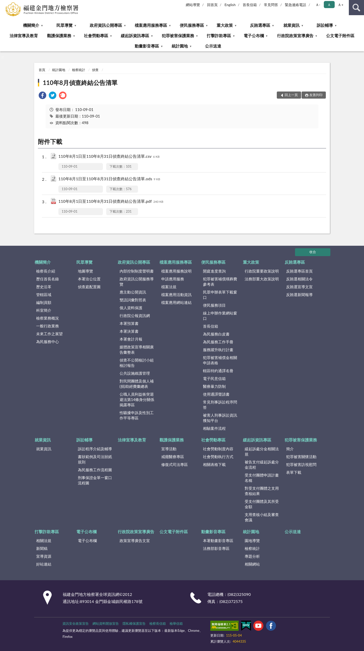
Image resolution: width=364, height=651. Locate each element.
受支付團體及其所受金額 (262, 504)
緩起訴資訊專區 (135, 35)
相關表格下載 (214, 464)
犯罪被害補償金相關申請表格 (220, 360)
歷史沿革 (43, 286)
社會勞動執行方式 (218, 456)
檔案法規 (168, 286)
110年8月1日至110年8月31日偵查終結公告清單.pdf (110, 202)
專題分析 (252, 556)
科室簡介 (43, 310)
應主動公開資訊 (133, 292)
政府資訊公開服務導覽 (137, 281)
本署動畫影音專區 (218, 540)
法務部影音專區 (216, 548)
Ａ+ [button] (340, 5)
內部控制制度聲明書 (137, 271)
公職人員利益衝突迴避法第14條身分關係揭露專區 (137, 399)
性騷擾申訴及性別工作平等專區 (137, 415)
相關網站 (252, 564)
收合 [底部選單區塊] (312, 252)
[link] (42, 96)
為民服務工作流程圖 (95, 469)
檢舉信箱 (176, 623)
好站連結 (43, 564)
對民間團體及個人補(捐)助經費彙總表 (137, 384)
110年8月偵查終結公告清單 (80, 82)
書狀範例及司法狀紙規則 (95, 459)
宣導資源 (43, 556)
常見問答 (271, 5)
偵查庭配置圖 (89, 286)
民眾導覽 (64, 25)
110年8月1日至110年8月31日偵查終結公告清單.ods (109, 179)
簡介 (290, 448)
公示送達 (213, 45)
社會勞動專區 (96, 35)
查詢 (356, 7)
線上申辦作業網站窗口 (220, 316)
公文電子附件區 (340, 35)
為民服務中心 (47, 341)
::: (4, 4)
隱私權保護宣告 (134, 623)
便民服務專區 (192, 25)
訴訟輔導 (325, 25)
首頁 (42, 70)
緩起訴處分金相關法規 (262, 451)
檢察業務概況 (47, 318)
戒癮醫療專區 (172, 456)
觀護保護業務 (59, 35)
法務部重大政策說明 (262, 279)
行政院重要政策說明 (262, 271)
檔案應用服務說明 (176, 271)
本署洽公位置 (89, 279)
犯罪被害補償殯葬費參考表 (220, 281)
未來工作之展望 (49, 333)
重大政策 (225, 25)
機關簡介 (31, 25)
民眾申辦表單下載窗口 (220, 295)
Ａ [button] (329, 5)
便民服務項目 (214, 305)
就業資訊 (291, 25)
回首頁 (212, 5)
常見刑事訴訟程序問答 (220, 405)
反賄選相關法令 (299, 279)
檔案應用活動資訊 (176, 294)
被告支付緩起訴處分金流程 (262, 464)
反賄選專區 (260, 25)
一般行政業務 (47, 326)
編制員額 (43, 302)
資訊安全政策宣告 (75, 623)
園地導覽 (252, 540)
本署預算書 (129, 323)
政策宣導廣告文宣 (135, 540)
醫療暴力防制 (214, 386)
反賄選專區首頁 (299, 271)
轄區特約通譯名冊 (218, 370)
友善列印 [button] (316, 95)
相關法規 (43, 540)
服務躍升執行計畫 (218, 349)
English (230, 5)
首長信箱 (250, 5)
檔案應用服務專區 (151, 25)
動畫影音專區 (147, 45)
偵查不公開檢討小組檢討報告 (137, 363)
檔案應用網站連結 (176, 302)
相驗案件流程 (214, 428)
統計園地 (180, 45)
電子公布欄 (254, 35)
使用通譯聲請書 (216, 394)
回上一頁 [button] (291, 95)
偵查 (95, 70)
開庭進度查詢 (214, 271)
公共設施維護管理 (135, 373)
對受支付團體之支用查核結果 (262, 491)
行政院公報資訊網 (135, 315)
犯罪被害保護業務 (178, 35)
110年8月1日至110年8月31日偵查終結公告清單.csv (109, 157)
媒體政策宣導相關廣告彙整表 (137, 349)
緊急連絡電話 (295, 5)
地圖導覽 (85, 271)
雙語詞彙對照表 (133, 300)
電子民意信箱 (214, 378)
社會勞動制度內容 (218, 448)
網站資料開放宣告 (106, 623)
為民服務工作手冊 (218, 342)
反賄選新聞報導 (299, 294)
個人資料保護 (131, 307)
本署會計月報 (131, 339)
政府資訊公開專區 (106, 25)
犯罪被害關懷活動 (301, 456)
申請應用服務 (172, 279)
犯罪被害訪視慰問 (301, 464)
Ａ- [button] (317, 5)
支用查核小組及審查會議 (262, 517)
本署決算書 (129, 331)
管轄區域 (43, 294)
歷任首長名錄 (47, 279)
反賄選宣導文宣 (299, 286)
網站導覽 (193, 5)
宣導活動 (168, 448)
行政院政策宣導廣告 (295, 35)
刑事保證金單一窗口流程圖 (95, 480)
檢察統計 (78, 70)
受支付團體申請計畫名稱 (262, 478)
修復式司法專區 (174, 464)
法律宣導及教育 (24, 35)
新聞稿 (42, 548)
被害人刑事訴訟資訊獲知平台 (220, 418)
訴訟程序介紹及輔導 (95, 448)
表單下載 (293, 472)
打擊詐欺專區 (219, 35)
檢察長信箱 (157, 623)
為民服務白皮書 (216, 334)
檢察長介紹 (45, 271)
